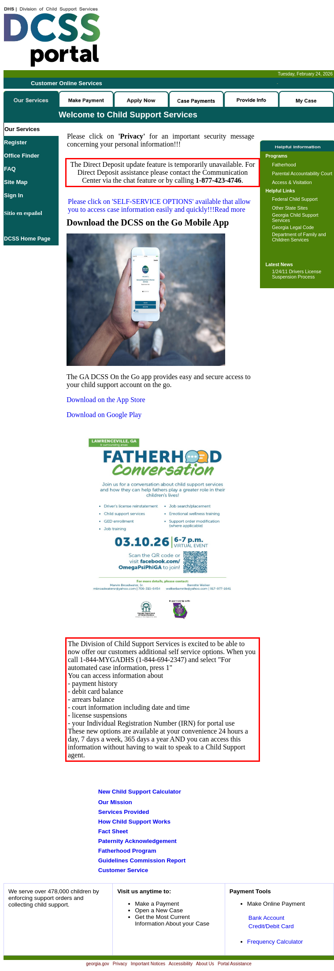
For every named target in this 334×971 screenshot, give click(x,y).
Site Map (15, 182)
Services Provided (123, 812)
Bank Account (267, 918)
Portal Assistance (235, 963)
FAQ (10, 169)
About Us (205, 963)
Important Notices (148, 963)
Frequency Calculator (275, 941)
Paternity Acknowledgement (137, 841)
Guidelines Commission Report (142, 860)
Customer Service (123, 870)
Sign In (13, 195)
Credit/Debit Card (271, 926)
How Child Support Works (134, 821)
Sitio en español (23, 213)
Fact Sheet (113, 831)
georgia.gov (97, 963)
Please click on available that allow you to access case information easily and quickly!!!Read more (159, 205)
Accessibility (181, 963)
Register (15, 142)
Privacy (120, 963)
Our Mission (115, 802)
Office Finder (21, 155)
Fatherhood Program (127, 850)
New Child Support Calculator (139, 791)
